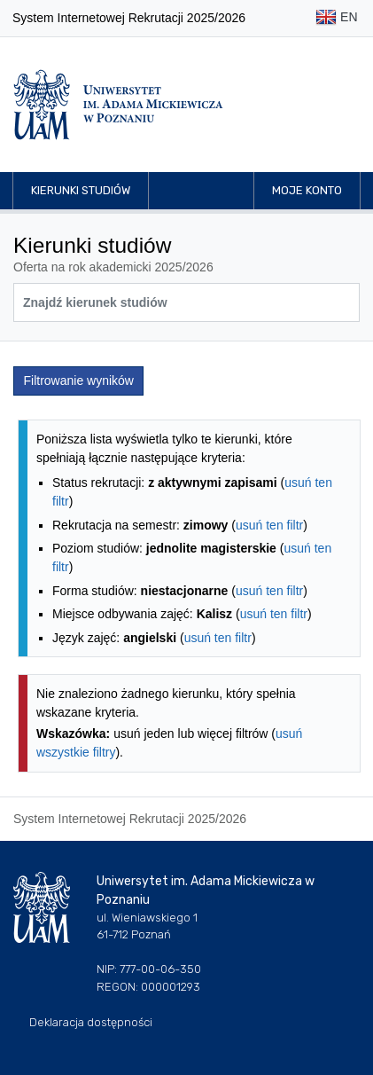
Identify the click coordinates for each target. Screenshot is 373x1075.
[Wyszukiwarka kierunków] (186, 302)
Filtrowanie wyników (79, 380)
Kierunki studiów (80, 190)
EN (336, 18)
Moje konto (307, 190)
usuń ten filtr (269, 525)
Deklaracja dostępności (90, 1022)
